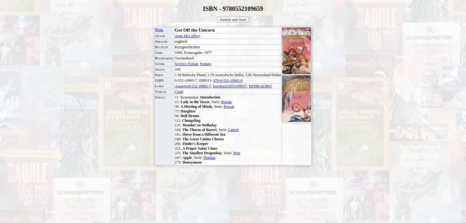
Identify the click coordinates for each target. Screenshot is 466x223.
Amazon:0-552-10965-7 (193, 86)
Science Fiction (186, 64)
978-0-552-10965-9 (227, 80)
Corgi (179, 92)
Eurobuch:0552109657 (230, 86)
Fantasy (205, 64)
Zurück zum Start (233, 19)
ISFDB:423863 (260, 86)
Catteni (233, 130)
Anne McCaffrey (187, 36)
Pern (236, 153)
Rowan (226, 102)
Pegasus (209, 157)
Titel (159, 30)
